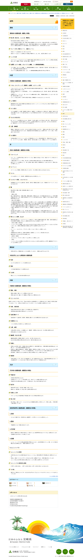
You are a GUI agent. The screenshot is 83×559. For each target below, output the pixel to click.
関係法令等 (65, 30)
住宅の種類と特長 (66, 215)
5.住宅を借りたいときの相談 (68, 178)
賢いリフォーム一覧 (66, 124)
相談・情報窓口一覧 (66, 80)
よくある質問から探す (57, 4)
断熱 (63, 134)
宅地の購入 (65, 218)
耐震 (63, 94)
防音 (63, 121)
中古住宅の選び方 (66, 160)
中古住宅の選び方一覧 (67, 38)
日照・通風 (65, 59)
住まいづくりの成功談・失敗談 (68, 83)
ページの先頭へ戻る (53, 476)
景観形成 (64, 74)
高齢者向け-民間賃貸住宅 (67, 204)
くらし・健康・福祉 (17, 13)
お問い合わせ (65, 116)
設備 (63, 147)
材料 (63, 113)
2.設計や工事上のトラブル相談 (68, 171)
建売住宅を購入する (66, 183)
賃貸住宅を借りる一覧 (67, 56)
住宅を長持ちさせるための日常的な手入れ (68, 189)
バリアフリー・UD (66, 69)
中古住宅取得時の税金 (67, 157)
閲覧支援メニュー (39, 1)
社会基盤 (23, 13)
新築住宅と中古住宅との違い (68, 213)
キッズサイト (65, 99)
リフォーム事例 (66, 91)
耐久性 (64, 144)
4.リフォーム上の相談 (67, 165)
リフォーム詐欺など (66, 72)
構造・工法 (65, 64)
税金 (63, 46)
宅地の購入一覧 (66, 150)
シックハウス (65, 139)
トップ (11, 13)
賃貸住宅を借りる (66, 201)
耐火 (63, 155)
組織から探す (47, 4)
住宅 (33, 13)
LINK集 (64, 223)
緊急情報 (25, 4)
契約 (63, 137)
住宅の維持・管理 (66, 192)
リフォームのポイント (67, 206)
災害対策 (64, 96)
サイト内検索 (53, 1)
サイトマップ (65, 61)
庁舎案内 (71, 551)
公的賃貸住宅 (65, 35)
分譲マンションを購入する (68, 186)
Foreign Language (48, 1)
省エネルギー (65, 104)
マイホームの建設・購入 (67, 181)
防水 (63, 48)
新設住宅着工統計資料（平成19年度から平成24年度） (68, 227)
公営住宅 (64, 33)
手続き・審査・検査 (66, 142)
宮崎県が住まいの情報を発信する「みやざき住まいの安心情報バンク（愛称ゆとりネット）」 (53, 13)
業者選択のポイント (66, 129)
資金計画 (64, 152)
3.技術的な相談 (66, 168)
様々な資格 (65, 107)
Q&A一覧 (64, 126)
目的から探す (36, 4)
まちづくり (65, 43)
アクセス (65, 551)
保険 (63, 131)
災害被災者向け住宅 (66, 163)
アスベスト (65, 77)
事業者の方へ (68, 4)
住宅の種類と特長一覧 (67, 118)
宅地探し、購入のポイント (68, 221)
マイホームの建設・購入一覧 (68, 110)
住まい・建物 (28, 13)
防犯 (63, 51)
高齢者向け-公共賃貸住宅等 (67, 198)
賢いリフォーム (66, 209)
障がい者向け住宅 (66, 195)
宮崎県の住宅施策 (66, 86)
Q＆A (64, 174)
